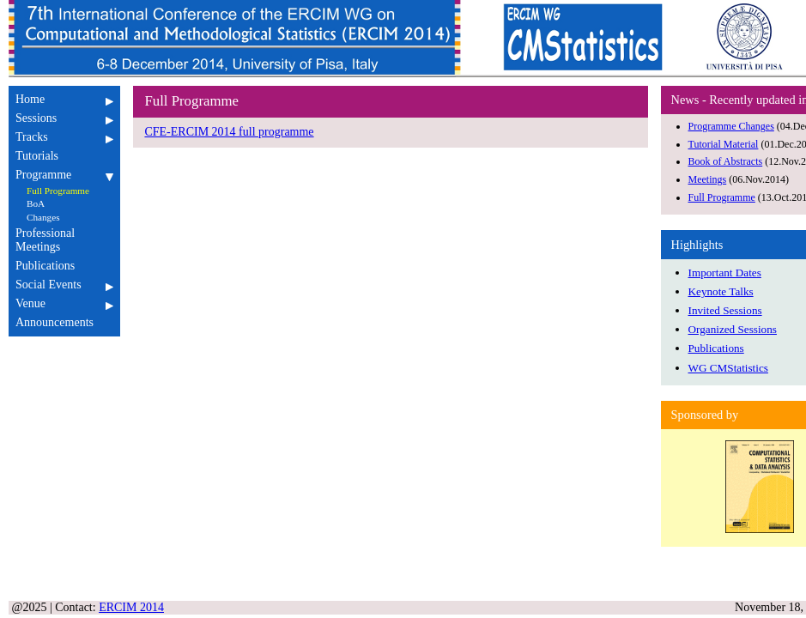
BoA (36, 203)
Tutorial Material (723, 144)
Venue (64, 303)
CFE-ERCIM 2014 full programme (228, 131)
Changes (43, 217)
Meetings (707, 179)
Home (64, 99)
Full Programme (58, 190)
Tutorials (64, 155)
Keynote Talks (721, 291)
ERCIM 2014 (131, 607)
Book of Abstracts (725, 161)
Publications (64, 265)
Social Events (64, 284)
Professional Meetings (64, 240)
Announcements (64, 322)
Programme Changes (731, 126)
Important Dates (724, 272)
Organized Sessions (732, 329)
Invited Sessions (725, 310)
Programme (64, 174)
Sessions (64, 118)
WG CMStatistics (728, 367)
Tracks (64, 136)
